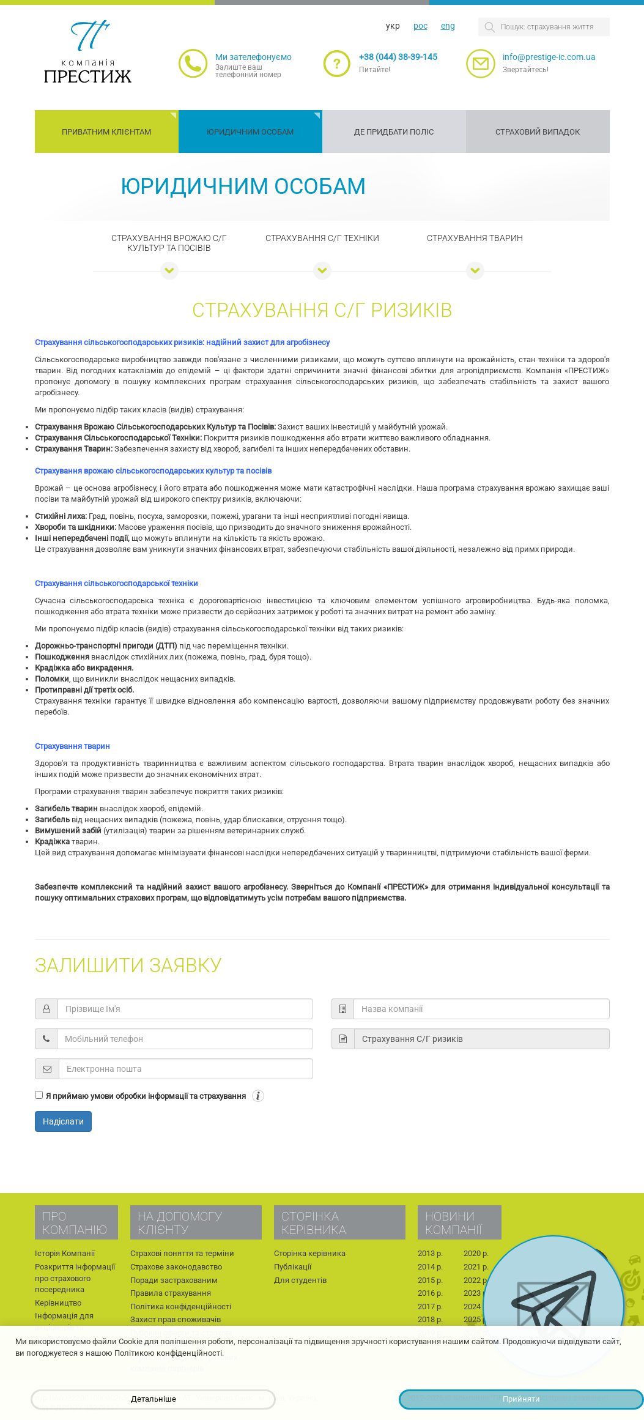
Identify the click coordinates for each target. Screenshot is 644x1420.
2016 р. (430, 1293)
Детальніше (153, 1398)
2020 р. (476, 1253)
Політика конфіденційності (180, 1306)
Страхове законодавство (176, 1266)
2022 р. (476, 1280)
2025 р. (476, 1319)
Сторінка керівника (310, 1253)
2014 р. (430, 1266)
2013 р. (430, 1253)
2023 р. (476, 1293)
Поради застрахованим (174, 1280)
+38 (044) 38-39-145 (398, 57)
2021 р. (476, 1266)
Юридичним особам (250, 131)
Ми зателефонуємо (253, 57)
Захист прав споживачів (175, 1319)
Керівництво (58, 1302)
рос (420, 26)
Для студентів (300, 1280)
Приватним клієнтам (106, 131)
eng (448, 26)
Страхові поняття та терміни (182, 1253)
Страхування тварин (475, 238)
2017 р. (430, 1306)
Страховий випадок (537, 131)
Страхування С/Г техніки (322, 238)
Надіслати (63, 1121)
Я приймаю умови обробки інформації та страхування (146, 1096)
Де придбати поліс (394, 131)
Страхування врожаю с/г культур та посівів (169, 243)
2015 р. (430, 1280)
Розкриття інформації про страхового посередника (75, 1278)
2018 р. (430, 1319)
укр (393, 26)
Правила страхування (170, 1293)
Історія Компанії (65, 1253)
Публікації (292, 1266)
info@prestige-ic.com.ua (549, 57)
